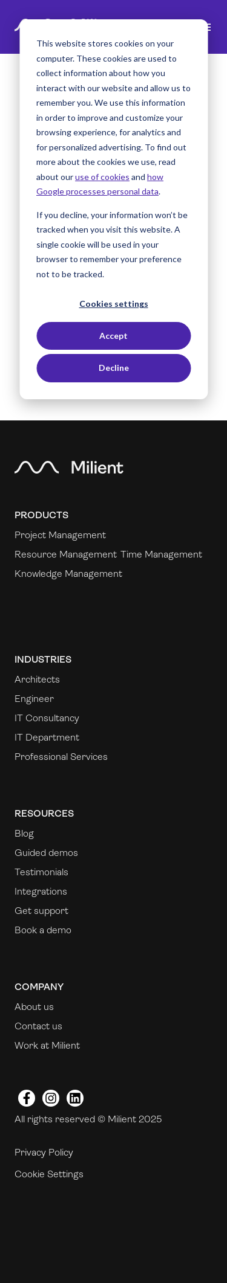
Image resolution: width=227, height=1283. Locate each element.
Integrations (41, 891)
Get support (41, 910)
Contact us (38, 1026)
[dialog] (113, 209)
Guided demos (46, 852)
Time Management (161, 554)
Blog (24, 833)
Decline (114, 367)
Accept (113, 335)
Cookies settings (113, 303)
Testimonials (41, 872)
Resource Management (66, 554)
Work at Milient (47, 1045)
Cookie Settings (49, 1174)
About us (34, 1006)
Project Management (60, 535)
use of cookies (102, 177)
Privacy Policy (44, 1152)
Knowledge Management (68, 573)
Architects (37, 679)
